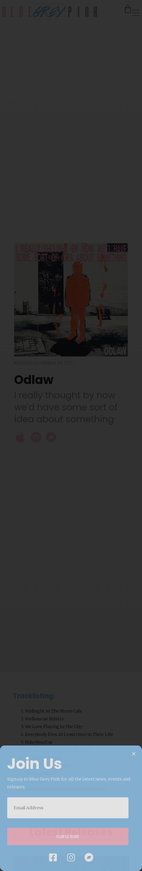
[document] (71, 435)
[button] (133, 753)
